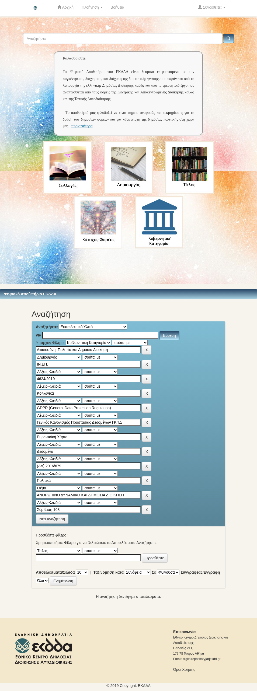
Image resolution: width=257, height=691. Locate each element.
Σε (154, 572)
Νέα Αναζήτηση (52, 519)
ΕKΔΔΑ (144, 685)
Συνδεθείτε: (211, 7)
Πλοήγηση (92, 7)
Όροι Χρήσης (184, 669)
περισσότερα (82, 126)
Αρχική (65, 7)
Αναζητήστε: (47, 327)
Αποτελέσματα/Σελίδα (55, 572)
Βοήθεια (117, 7)
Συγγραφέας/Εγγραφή (200, 572)
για (38, 335)
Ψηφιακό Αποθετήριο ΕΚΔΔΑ (30, 294)
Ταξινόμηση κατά (108, 572)
